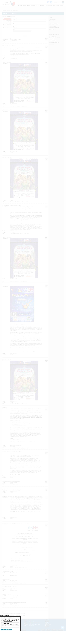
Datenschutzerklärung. (8, 621)
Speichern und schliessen (6, 629)
